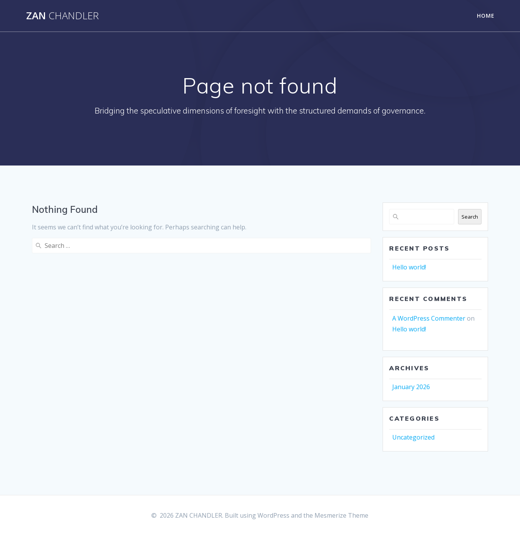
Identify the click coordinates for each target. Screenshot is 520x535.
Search (469, 216)
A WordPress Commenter (428, 318)
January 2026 (411, 387)
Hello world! (409, 267)
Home (486, 15)
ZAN (62, 16)
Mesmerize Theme (341, 515)
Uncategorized (413, 437)
